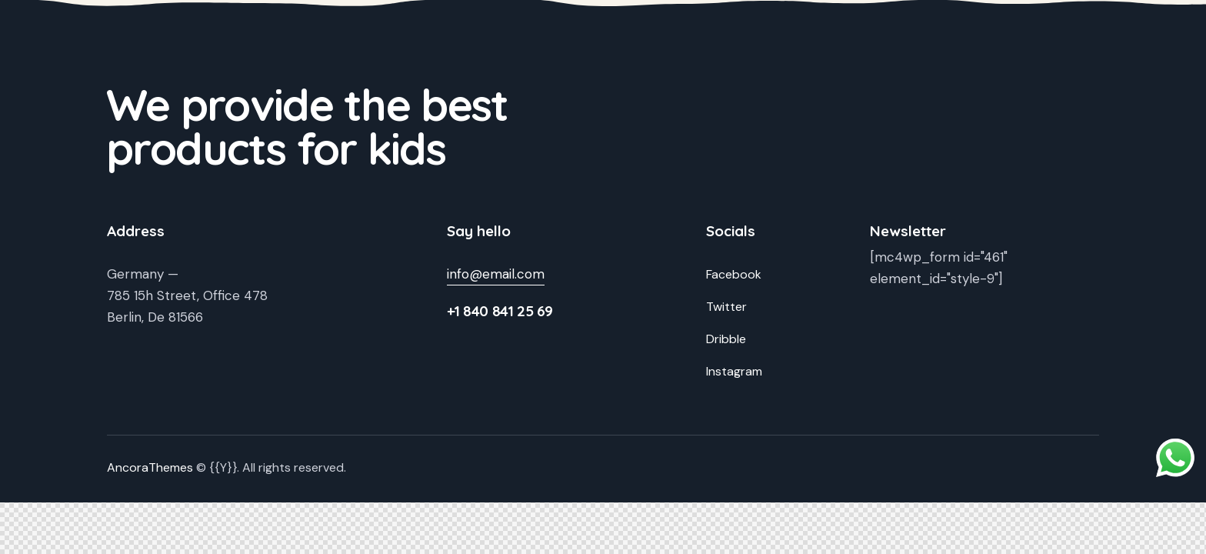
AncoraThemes (150, 467)
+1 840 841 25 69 (500, 311)
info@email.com (496, 273)
